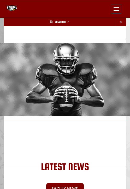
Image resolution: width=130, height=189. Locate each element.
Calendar (59, 21)
